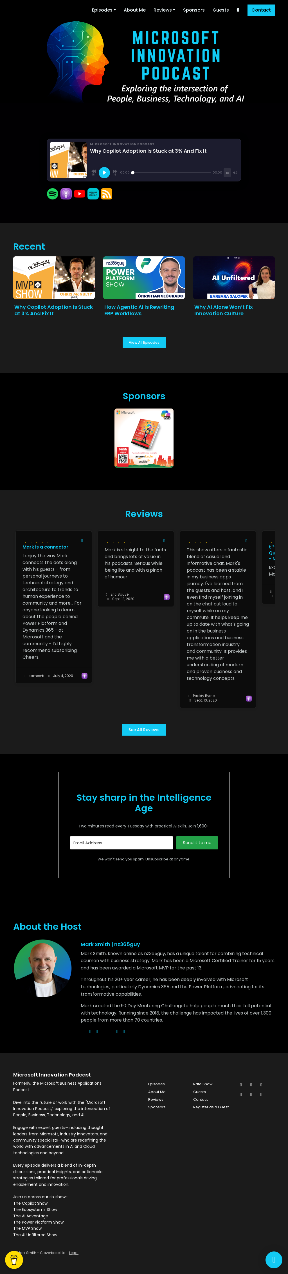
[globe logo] (83, 1031)
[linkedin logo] (117, 1031)
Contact (261, 10)
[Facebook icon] (251, 1085)
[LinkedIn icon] (241, 1094)
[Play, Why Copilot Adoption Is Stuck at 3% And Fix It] (104, 172)
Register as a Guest (211, 1107)
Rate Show (203, 1084)
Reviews (163, 10)
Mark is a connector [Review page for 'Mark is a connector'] (45, 547)
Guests (221, 10)
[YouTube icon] (261, 1094)
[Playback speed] (227, 172)
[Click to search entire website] (238, 10)
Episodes (102, 10)
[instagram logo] (97, 1031)
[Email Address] (121, 842)
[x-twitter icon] (241, 1085)
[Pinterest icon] (251, 1094)
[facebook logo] (110, 1031)
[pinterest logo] (124, 1031)
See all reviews (144, 730)
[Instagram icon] (261, 1085)
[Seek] (171, 172)
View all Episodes (144, 342)
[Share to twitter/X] (82, 541)
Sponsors (194, 10)
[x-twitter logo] (90, 1031)
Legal (73, 1252)
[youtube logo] (104, 1031)
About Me (135, 10)
